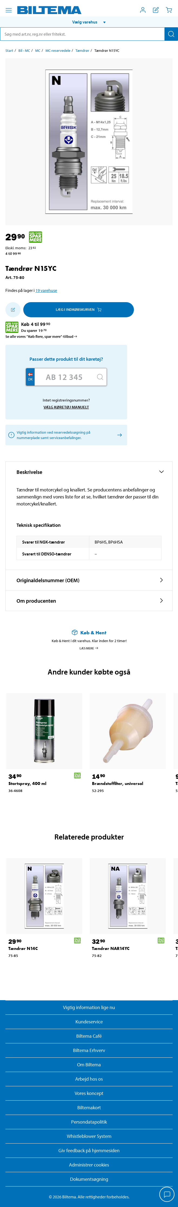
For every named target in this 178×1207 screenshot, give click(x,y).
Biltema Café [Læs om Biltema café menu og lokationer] (89, 1036)
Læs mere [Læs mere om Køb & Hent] (89, 648)
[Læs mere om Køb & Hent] (89, 632)
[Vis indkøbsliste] (155, 10)
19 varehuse (46, 290)
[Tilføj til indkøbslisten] (13, 309)
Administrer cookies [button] (89, 1165)
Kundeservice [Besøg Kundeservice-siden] (89, 1022)
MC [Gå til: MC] (37, 50)
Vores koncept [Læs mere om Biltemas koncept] (89, 1093)
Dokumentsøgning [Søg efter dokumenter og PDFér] (89, 1179)
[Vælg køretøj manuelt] (118, 435)
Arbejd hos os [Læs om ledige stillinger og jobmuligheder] (89, 1079)
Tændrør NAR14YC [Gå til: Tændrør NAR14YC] (110, 948)
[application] (167, 1195)
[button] (89, 21)
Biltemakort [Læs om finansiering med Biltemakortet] (89, 1107)
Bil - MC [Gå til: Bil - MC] (24, 50)
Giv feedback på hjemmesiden (89, 1150)
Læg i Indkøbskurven (78, 309)
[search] (89, 34)
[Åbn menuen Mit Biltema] (142, 10)
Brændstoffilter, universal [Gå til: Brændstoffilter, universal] (117, 783)
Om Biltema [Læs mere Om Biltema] (89, 1064)
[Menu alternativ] (8, 10)
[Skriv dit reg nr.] (64, 377)
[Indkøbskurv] (168, 10)
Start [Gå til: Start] (9, 50)
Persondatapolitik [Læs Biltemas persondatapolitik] (89, 1122)
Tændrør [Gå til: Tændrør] (82, 50)
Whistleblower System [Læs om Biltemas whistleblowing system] (89, 1136)
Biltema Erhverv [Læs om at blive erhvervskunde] (89, 1050)
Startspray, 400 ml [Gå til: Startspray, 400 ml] (27, 783)
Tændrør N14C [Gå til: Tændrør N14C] (23, 948)
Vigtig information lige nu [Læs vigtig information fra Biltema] (89, 1007)
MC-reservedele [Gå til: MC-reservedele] (57, 50)
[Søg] (171, 34)
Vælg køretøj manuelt (66, 407)
